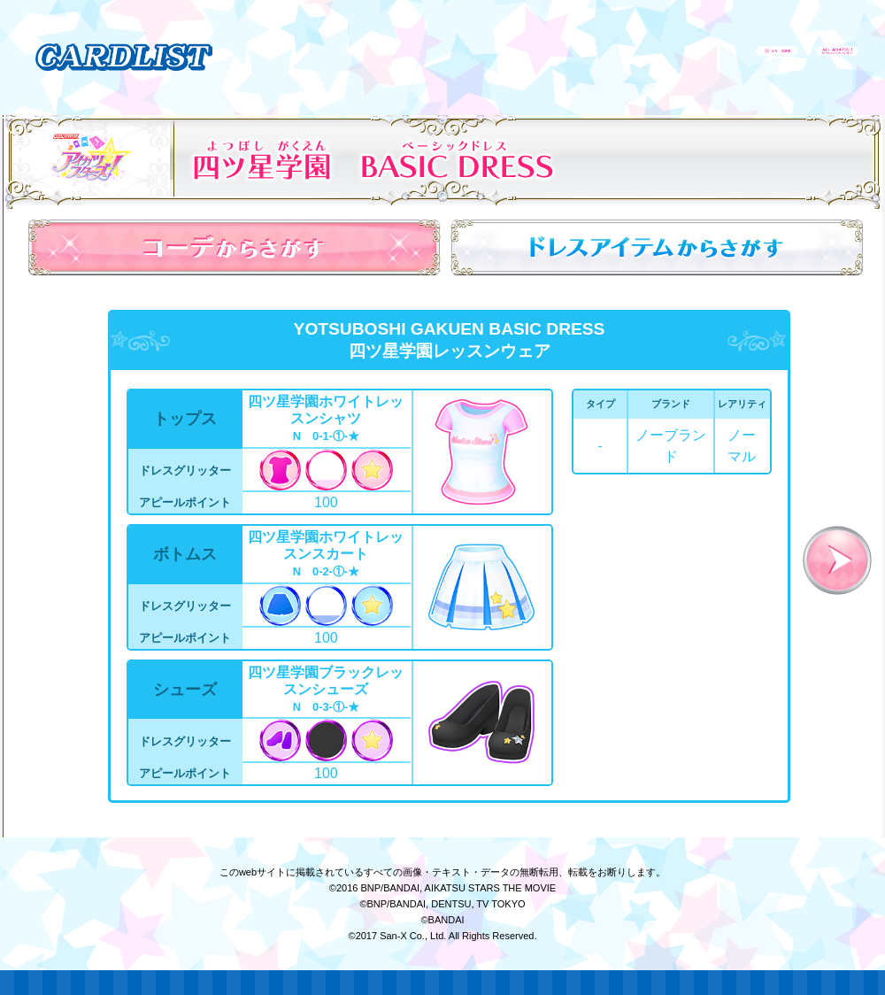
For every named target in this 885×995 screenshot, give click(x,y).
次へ (837, 560)
